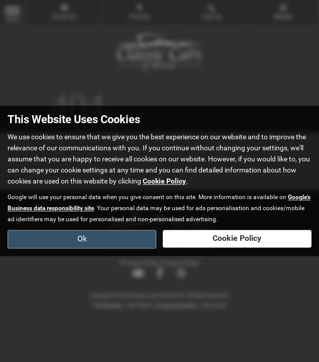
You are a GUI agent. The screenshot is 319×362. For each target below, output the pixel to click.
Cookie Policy (164, 181)
